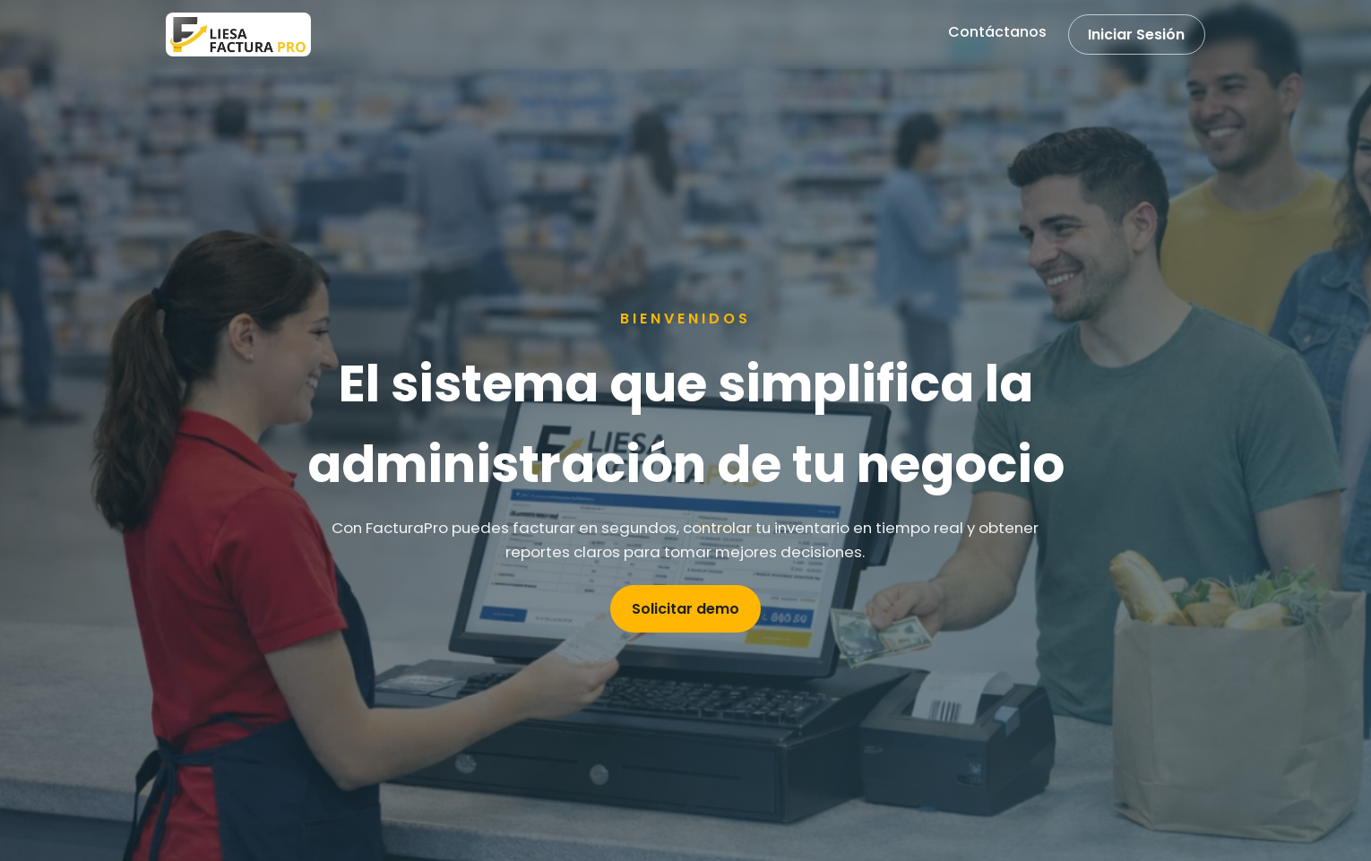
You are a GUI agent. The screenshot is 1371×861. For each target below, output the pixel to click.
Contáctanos (997, 32)
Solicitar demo (685, 608)
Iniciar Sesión (1136, 34)
